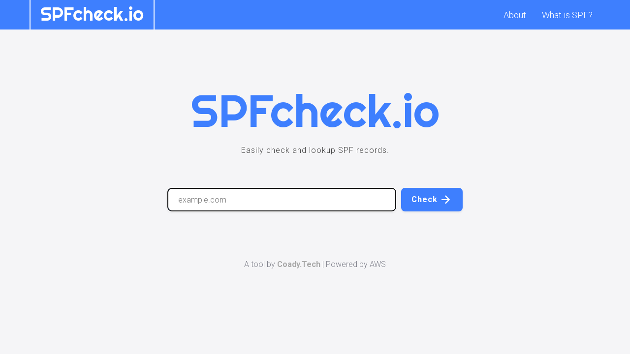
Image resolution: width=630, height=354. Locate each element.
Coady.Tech (298, 264)
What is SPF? (567, 15)
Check (431, 199)
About (515, 15)
